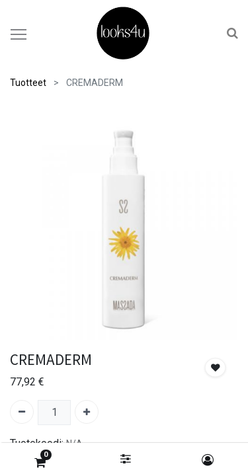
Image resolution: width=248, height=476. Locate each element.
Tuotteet (28, 82)
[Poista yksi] (22, 412)
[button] (215, 367)
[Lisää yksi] (87, 412)
